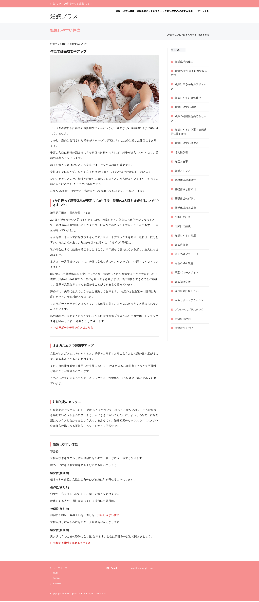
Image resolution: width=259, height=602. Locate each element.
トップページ (60, 569)
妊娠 (55, 574)
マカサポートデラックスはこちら (73, 328)
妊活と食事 (181, 162)
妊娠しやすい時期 (185, 236)
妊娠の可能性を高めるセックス (71, 544)
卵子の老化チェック (187, 255)
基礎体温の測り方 (185, 181)
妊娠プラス (64, 16)
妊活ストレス (183, 172)
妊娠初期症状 (183, 283)
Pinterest (57, 584)
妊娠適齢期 (181, 246)
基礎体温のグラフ (185, 199)
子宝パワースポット (187, 273)
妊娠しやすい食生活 (187, 144)
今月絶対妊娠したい (187, 292)
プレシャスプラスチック (189, 310)
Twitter (56, 579)
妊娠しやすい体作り (97, 16)
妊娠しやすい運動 (185, 108)
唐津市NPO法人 (184, 329)
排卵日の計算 (183, 218)
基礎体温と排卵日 (185, 190)
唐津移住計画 (183, 320)
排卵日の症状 (183, 227)
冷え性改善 (181, 153)
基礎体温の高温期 (185, 209)
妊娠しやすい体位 (108, 516)
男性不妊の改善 (184, 264)
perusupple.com (73, 594)
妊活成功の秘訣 (162, 16)
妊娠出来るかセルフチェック (131, 16)
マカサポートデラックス (192, 16)
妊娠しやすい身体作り (188, 98)
